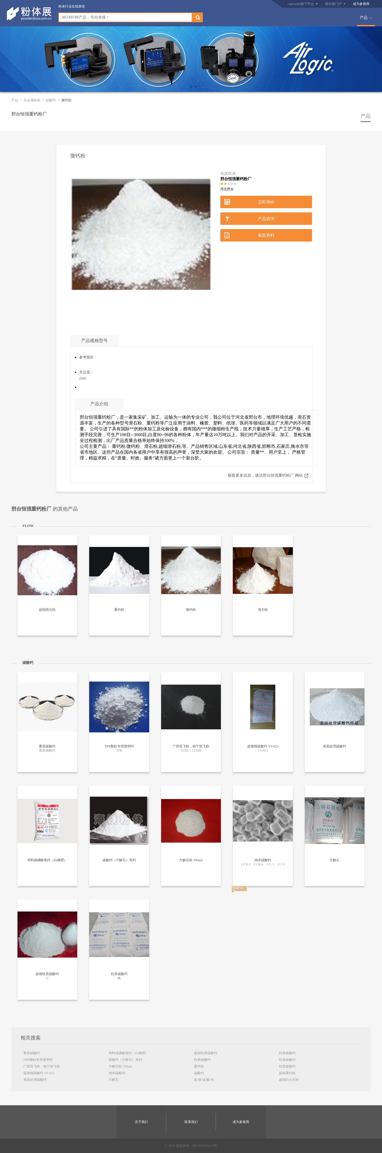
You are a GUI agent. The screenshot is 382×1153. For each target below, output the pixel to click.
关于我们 (141, 1122)
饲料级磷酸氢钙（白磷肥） (129, 1053)
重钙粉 (199, 1066)
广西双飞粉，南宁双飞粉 (41, 1066)
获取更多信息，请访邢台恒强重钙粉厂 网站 (265, 475)
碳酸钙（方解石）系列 (125, 1060)
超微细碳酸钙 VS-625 (38, 1073)
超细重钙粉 (287, 1073)
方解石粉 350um (120, 1066)
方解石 (114, 1080)
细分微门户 (333, 4)
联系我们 (191, 1122)
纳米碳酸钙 (117, 1073)
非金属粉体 (32, 100)
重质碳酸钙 (31, 1053)
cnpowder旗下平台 (301, 4)
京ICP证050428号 (204, 1146)
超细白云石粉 (289, 1080)
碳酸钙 (51, 100)
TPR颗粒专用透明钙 (38, 1060)
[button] (187, 87)
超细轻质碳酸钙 (205, 1053)
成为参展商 (361, 4)
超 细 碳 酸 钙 (204, 1080)
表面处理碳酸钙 (35, 1080)
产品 (364, 18)
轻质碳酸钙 (202, 1060)
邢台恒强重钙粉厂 (29, 114)
